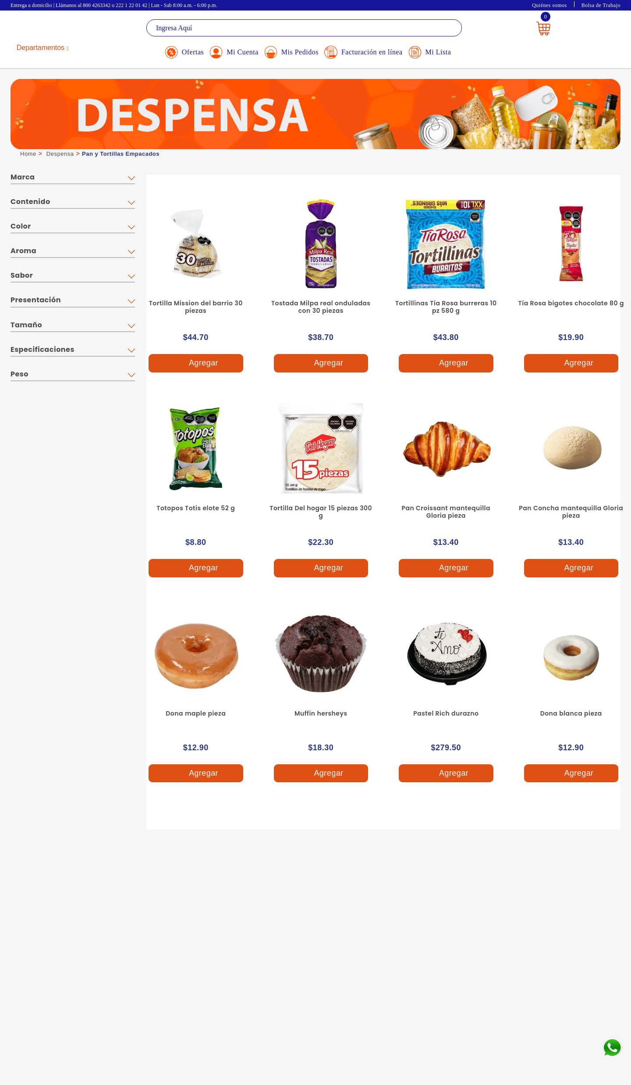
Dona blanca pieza (571, 713)
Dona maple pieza (196, 713)
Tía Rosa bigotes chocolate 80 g (571, 303)
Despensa (60, 153)
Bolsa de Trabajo (600, 5)
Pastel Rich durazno (446, 713)
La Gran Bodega (50, 29)
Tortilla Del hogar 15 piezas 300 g (320, 512)
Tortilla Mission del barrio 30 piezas (196, 307)
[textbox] (304, 27)
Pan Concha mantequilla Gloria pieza (571, 512)
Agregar (195, 363)
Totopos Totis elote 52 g (195, 508)
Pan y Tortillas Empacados (121, 153)
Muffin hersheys (320, 713)
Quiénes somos (549, 5)
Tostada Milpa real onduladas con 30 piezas (321, 307)
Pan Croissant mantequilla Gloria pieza (446, 512)
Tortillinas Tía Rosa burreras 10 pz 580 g (446, 307)
